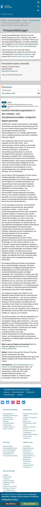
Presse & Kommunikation (10, 409)
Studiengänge (27, 446)
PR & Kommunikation (7, 14)
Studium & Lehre (28, 442)
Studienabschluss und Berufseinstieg (29, 456)
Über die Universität (8, 471)
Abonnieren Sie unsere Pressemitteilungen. (22, 46)
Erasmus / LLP (27, 421)
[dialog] (20, 499)
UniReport (6, 421)
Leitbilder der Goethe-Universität (9, 483)
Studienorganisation (28, 453)
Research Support (8, 446)
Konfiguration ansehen (10, 499)
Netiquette (20, 394)
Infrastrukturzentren (8, 453)
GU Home (3, 20)
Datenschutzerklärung (18, 392)
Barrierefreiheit (30, 392)
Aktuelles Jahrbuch (8, 419)
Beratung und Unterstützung (27, 460)
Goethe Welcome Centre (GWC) (29, 424)
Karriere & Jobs (7, 425)
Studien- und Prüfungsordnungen (28, 464)
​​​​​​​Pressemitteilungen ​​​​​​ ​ (35, 20)
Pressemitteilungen (8, 413)
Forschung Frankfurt (8, 423)
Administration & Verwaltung (7, 477)
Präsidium (6, 475)
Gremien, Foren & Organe (10, 486)
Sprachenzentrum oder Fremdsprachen (29, 431)
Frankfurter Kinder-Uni (9, 427)
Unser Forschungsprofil (9, 450)
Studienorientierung (28, 448)
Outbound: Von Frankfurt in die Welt (30, 418)
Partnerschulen (27, 467)
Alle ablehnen (11, 504)
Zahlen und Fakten (8, 428)
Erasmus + (26, 428)
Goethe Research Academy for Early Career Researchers (30, 436)
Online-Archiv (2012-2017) (21, 56)
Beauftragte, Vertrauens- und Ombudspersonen (9, 489)
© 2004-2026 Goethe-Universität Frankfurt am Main (17, 389)
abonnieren (7, 87)
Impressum (6, 392)
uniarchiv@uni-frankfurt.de (23, 54)
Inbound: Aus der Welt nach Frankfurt (30, 414)
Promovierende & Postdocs (10, 455)
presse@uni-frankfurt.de (10, 71)
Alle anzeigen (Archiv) (8, 93)
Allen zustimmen (30, 504)
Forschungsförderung (9, 452)
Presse (25, 20)
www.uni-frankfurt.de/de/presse (12, 75)
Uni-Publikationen (8, 417)
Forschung (6, 442)
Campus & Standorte (8, 480)
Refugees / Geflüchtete (29, 427)
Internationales (27, 409)
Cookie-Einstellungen (9, 394)
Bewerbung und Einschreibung (27, 451)
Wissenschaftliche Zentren (10, 448)
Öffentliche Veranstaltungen (10, 415)
